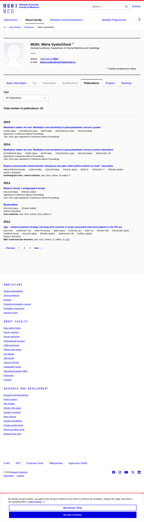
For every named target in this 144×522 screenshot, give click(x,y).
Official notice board (12, 349)
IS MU (7, 463)
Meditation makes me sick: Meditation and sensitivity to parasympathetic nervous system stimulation (58, 150)
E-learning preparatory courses (17, 304)
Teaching (126, 83)
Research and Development (26, 388)
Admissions (13, 284)
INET (18, 463)
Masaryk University (19, 472)
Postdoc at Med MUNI (13, 425)
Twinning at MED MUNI (14, 429)
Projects (110, 83)
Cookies (20, 476)
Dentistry (7, 300)
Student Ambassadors (13, 291)
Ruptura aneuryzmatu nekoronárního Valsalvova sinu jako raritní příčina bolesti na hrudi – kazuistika (58, 166)
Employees (8, 375)
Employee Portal (35, 463)
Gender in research (12, 412)
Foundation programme (14, 308)
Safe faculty (9, 358)
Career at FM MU (11, 362)
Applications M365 (78, 463)
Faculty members (11, 332)
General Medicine (11, 295)
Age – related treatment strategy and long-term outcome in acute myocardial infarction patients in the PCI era (63, 227)
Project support (10, 399)
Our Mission (9, 354)
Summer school (10, 313)
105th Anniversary (12, 345)
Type (6, 92)
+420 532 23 (49, 59)
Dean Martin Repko (12, 328)
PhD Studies (9, 404)
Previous (9, 248)
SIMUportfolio (56, 463)
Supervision (49, 83)
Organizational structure (14, 341)
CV (34, 83)
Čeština (136, 6)
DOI (68, 239)
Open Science (10, 416)
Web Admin (9, 476)
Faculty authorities (12, 336)
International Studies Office (16, 371)
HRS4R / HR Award (12, 408)
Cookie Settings (38, 504)
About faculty (16, 321)
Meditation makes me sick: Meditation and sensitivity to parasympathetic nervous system (52, 127)
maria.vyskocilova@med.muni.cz (57, 62)
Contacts (7, 380)
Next (38, 248)
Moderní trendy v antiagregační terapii (24, 188)
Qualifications (70, 83)
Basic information (16, 83)
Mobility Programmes (114, 20)
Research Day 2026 (12, 434)
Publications (91, 83)
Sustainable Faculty (12, 367)
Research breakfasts (13, 421)
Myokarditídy (11, 204)
